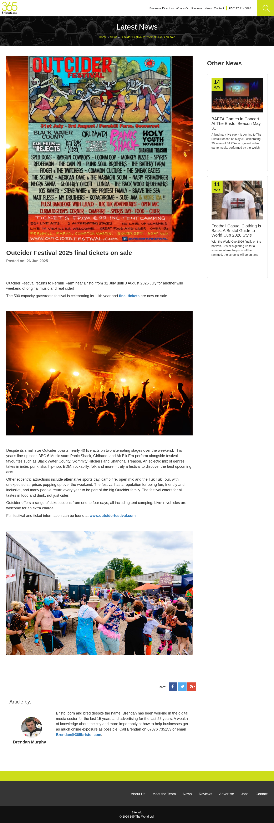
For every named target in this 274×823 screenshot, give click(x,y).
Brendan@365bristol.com (78, 735)
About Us (138, 794)
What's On (182, 8)
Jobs (245, 794)
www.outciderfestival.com (113, 516)
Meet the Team (164, 794)
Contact (219, 8)
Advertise (226, 794)
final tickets (129, 296)
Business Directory (161, 8)
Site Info (137, 812)
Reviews (196, 8)
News (208, 8)
